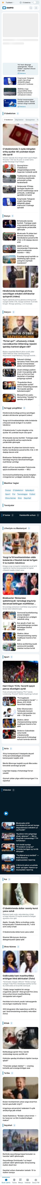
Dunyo (8, 490)
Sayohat (27, 498)
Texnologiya (22, 494)
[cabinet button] (36, 8)
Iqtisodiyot (29, 490)
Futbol (32, 494)
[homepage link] (8, 8)
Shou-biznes (10, 498)
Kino (20, 498)
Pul (13, 494)
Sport (7, 494)
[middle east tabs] (8, 120)
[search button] (31, 8)
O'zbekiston (18, 490)
